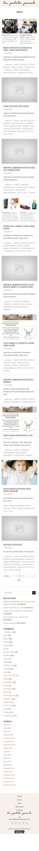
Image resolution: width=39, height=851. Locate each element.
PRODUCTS (22, 73)
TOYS (31, 73)
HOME (20, 67)
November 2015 (9, 778)
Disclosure (20, 807)
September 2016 (9, 745)
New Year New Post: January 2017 (16, 617)
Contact (19, 810)
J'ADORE (8, 70)
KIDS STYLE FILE (9, 676)
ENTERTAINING (17, 123)
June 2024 (7, 728)
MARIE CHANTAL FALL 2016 (13, 608)
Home (19, 796)
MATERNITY (16, 129)
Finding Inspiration (10, 623)
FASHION (29, 123)
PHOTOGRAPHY (9, 73)
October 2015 (8, 782)
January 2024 (8, 735)
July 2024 (6, 725)
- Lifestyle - (8, 65)
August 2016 (7, 748)
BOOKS (24, 65)
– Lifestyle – (7, 632)
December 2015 (9, 775)
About (19, 800)
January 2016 (8, 772)
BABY (17, 65)
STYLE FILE (22, 193)
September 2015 (9, 785)
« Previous (6, 576)
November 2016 (9, 738)
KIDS (33, 126)
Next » (19, 580)
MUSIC (6, 686)
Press (19, 803)
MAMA (16, 70)
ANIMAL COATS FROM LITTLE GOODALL (18, 611)
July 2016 (6, 752)
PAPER (5, 692)
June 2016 (7, 755)
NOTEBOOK (25, 70)
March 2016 (7, 765)
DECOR (31, 65)
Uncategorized (8, 716)
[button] (12, 823)
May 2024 (6, 731)
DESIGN (6, 67)
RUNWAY (7, 310)
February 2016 (8, 768)
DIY (4, 649)
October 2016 (8, 741)
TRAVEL (32, 193)
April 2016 (7, 762)
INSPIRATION (30, 67)
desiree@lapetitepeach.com (19, 819)
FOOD (13, 67)
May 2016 (6, 758)
